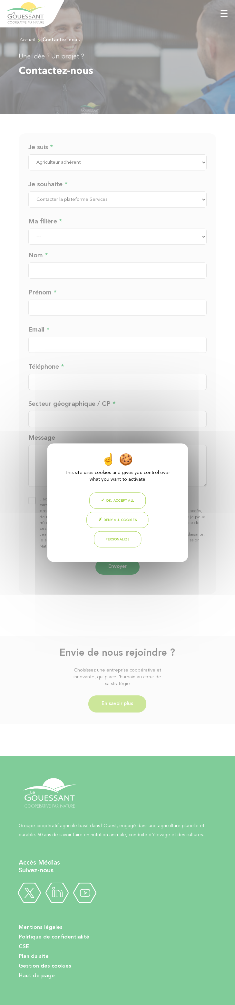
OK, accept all (117, 500)
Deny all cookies (117, 519)
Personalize (117, 539)
